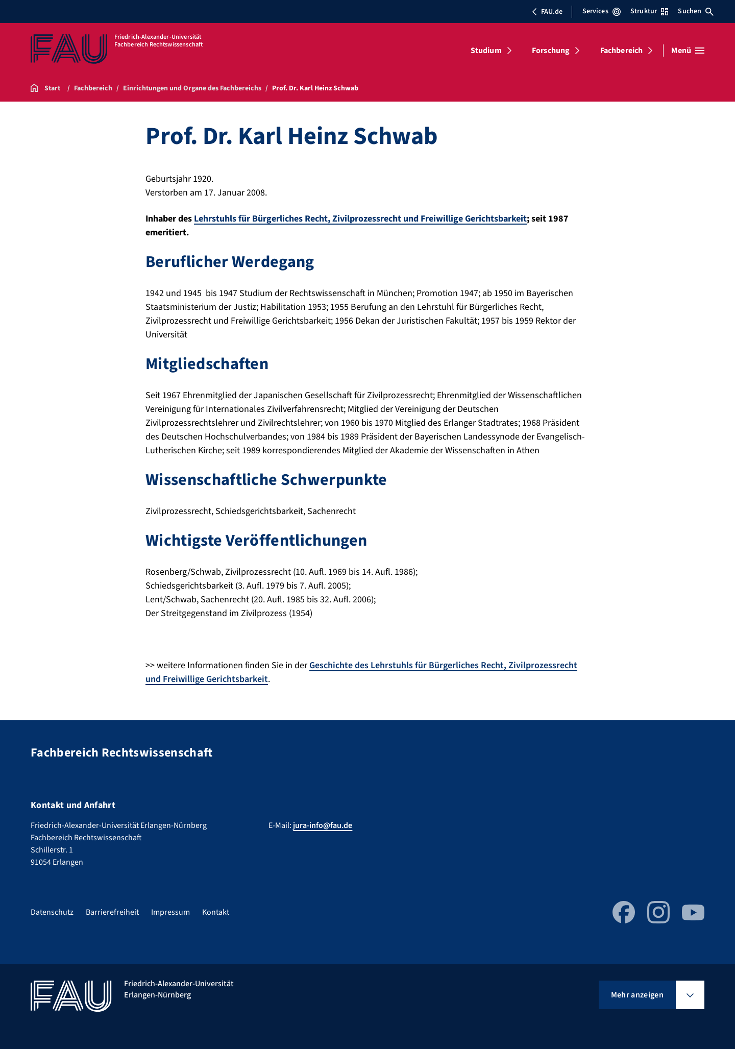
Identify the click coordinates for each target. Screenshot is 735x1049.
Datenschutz (52, 912)
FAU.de (547, 12)
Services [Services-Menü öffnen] (601, 11)
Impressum (170, 912)
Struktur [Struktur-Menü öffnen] (649, 11)
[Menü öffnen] (687, 50)
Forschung (551, 50)
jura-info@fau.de (322, 825)
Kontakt (215, 912)
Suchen (696, 11)
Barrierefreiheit (112, 912)
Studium (486, 50)
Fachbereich (621, 50)
